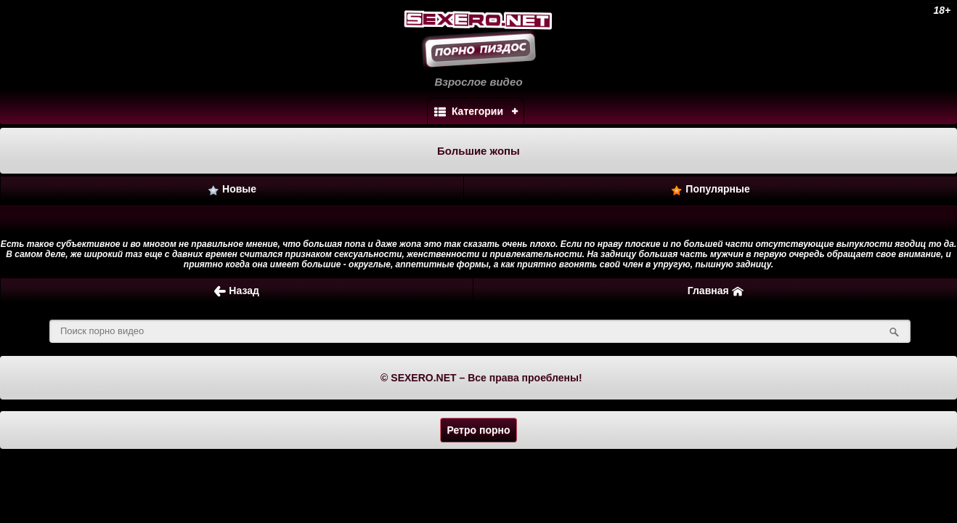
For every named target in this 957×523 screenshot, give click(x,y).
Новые (232, 189)
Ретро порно (478, 430)
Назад (236, 291)
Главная (716, 291)
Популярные (710, 189)
